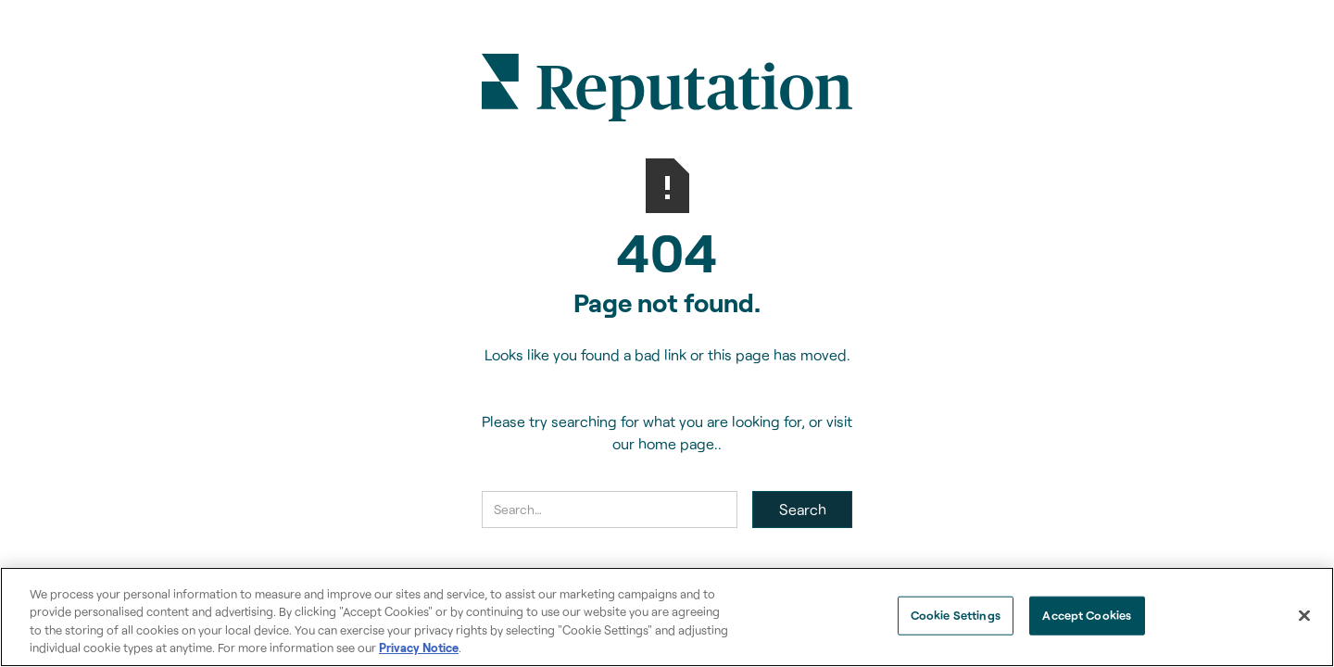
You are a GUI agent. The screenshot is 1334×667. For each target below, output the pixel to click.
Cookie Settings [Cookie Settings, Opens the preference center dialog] (955, 615)
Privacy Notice (419, 647)
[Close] (1304, 615)
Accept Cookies (1086, 615)
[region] (667, 617)
